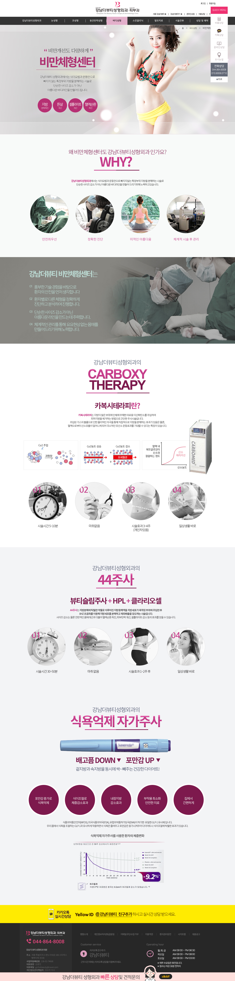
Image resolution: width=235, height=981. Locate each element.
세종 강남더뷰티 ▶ (159, 14)
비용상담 (202, 14)
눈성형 (54, 20)
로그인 (203, 3)
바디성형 (117, 20)
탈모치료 (159, 20)
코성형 (75, 20)
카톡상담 (219, 32)
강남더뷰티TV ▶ (176, 14)
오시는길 (219, 56)
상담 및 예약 (202, 20)
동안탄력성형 (96, 20)
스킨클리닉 (138, 20)
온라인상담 (191, 14)
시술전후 (179, 20)
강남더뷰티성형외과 (31, 20)
